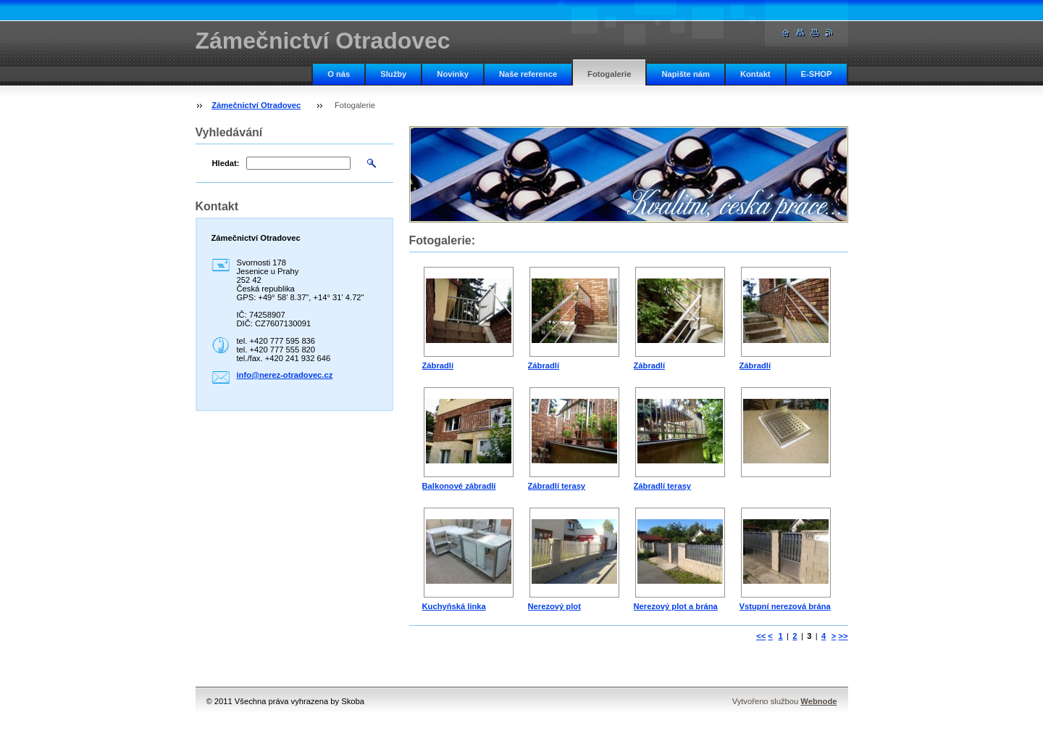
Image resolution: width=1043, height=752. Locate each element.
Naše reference (528, 74)
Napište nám (685, 74)
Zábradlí (438, 365)
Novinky (453, 74)
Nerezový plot (554, 606)
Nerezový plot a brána (676, 606)
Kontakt (755, 74)
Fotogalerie (609, 74)
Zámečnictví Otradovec (256, 105)
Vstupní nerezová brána (785, 606)
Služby (393, 74)
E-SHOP (816, 74)
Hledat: (226, 163)
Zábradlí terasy (557, 486)
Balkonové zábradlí (459, 486)
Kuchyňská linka (454, 606)
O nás (338, 74)
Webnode (818, 701)
